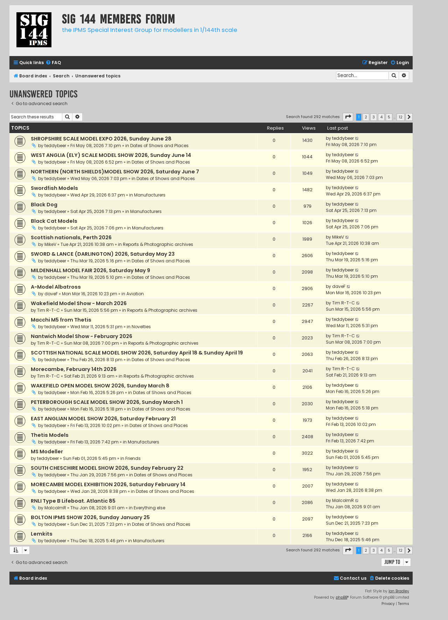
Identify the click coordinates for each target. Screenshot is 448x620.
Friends (133, 458)
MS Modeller (47, 451)
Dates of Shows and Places (159, 146)
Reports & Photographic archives (158, 244)
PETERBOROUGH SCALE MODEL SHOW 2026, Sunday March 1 (107, 402)
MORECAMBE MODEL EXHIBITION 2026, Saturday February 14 (108, 484)
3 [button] (373, 117)
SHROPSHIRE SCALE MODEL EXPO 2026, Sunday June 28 (101, 138)
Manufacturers (150, 195)
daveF (51, 294)
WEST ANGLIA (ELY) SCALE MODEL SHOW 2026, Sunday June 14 (111, 155)
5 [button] (389, 117)
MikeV (50, 244)
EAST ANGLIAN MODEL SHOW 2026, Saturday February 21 (103, 418)
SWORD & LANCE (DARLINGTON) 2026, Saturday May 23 (103, 253)
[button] (348, 117)
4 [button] (381, 117)
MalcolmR (55, 508)
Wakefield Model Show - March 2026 (79, 303)
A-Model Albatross (56, 286)
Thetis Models (50, 435)
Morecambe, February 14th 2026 (74, 369)
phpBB (341, 597)
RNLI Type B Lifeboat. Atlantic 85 (73, 500)
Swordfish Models (54, 188)
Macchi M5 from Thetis (61, 319)
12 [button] (400, 117)
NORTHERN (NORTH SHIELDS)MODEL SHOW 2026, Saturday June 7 (115, 171)
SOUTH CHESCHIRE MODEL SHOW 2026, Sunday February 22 (107, 467)
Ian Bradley (398, 591)
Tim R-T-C (48, 310)
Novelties (141, 327)
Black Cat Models (54, 221)
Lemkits (41, 533)
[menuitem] (53, 63)
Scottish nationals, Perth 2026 (71, 237)
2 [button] (366, 117)
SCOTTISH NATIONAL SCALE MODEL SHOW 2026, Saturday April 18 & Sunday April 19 (137, 352)
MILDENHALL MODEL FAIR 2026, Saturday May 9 (90, 270)
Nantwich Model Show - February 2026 (81, 336)
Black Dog (44, 204)
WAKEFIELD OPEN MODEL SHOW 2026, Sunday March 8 (100, 385)
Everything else (149, 508)
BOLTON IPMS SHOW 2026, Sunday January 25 (90, 517)
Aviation (135, 294)
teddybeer (55, 146)
